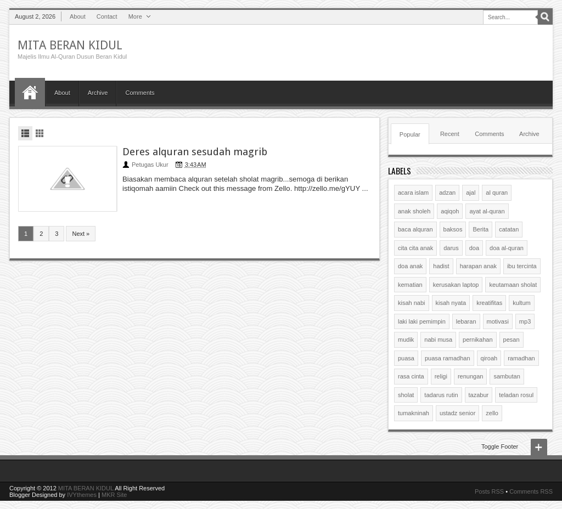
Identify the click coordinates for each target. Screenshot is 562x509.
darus (451, 248)
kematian (410, 284)
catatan (509, 229)
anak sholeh (414, 211)
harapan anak (478, 266)
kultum (521, 302)
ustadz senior (457, 413)
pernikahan (477, 339)
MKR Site (114, 494)
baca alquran (415, 229)
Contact (107, 16)
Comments (139, 92)
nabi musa (438, 339)
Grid (39, 133)
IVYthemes (82, 494)
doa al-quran (507, 248)
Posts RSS (489, 491)
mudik (406, 339)
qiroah (489, 358)
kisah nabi (411, 302)
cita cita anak (415, 248)
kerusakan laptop (456, 284)
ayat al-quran (486, 211)
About (78, 16)
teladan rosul (516, 395)
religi (441, 376)
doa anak (410, 266)
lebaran (466, 321)
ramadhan (521, 358)
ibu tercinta (522, 266)
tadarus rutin (441, 395)
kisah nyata (451, 302)
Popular (410, 134)
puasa (406, 358)
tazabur (479, 395)
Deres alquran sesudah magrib (194, 151)
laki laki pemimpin (422, 321)
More (135, 16)
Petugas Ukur (150, 164)
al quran (497, 192)
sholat (406, 395)
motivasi (498, 321)
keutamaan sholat (513, 284)
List (25, 133)
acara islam (413, 192)
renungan (471, 376)
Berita (480, 229)
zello (492, 413)
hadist (441, 266)
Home (30, 92)
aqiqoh (450, 211)
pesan (511, 339)
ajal (470, 192)
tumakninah (413, 413)
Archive (98, 92)
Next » (80, 233)
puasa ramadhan (447, 358)
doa (474, 248)
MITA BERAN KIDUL (70, 45)
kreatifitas (489, 302)
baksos (453, 229)
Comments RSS (531, 491)
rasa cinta (411, 376)
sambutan (506, 376)
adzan (447, 192)
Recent (449, 134)
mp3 (525, 321)
